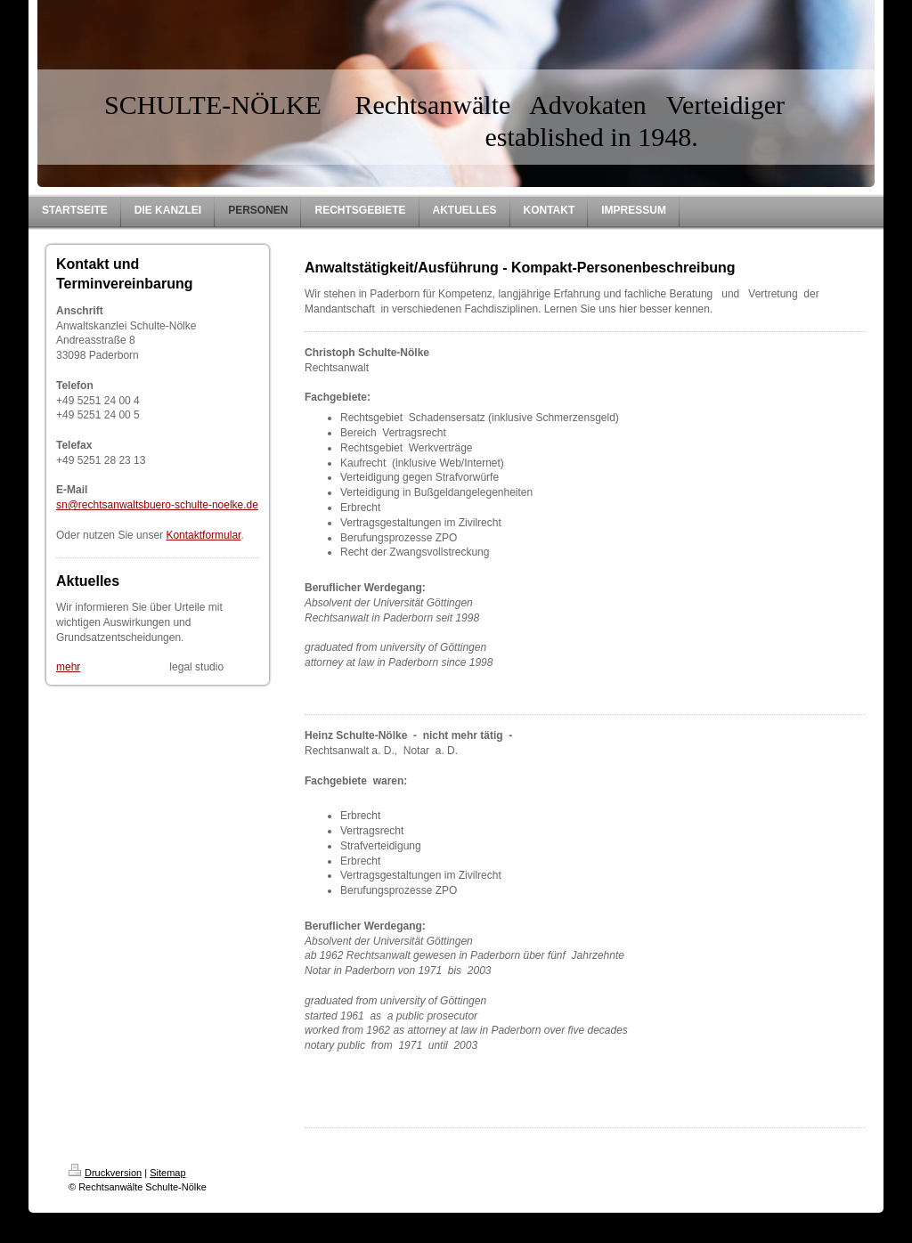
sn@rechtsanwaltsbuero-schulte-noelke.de (157, 505)
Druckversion (105, 1172)
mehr (68, 667)
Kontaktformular (203, 535)
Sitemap (167, 1172)
